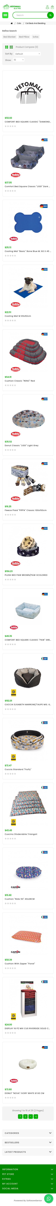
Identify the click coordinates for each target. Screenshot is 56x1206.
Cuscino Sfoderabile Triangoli (21, 834)
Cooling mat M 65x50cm (18, 316)
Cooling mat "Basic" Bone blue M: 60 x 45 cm (28, 251)
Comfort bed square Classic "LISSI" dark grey (28, 186)
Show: (8, 60)
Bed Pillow (24, 36)
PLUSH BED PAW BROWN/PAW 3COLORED (26, 575)
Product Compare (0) (27, 46)
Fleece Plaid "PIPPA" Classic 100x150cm (26, 510)
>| (36, 1116)
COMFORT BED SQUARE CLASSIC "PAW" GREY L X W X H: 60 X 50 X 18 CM (28, 639)
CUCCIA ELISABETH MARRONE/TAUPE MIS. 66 (28, 704)
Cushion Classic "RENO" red (20, 380)
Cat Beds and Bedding (35, 23)
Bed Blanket (9, 36)
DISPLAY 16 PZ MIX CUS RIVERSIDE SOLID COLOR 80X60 (28, 1028)
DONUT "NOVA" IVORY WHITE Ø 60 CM (24, 1093)
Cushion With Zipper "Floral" (20, 963)
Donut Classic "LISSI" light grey (21, 445)
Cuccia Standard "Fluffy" (18, 769)
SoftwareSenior (34, 1200)
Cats (19, 23)
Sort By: (9, 53)
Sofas (35, 36)
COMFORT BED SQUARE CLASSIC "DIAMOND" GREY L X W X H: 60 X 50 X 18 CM (28, 121)
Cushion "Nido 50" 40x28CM (20, 899)
